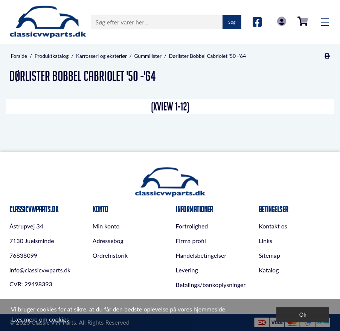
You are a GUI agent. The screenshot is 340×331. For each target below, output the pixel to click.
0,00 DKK (302, 21)
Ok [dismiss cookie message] (302, 314)
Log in (281, 21)
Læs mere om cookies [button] (40, 319)
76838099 (23, 255)
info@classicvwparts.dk (39, 270)
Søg (231, 22)
